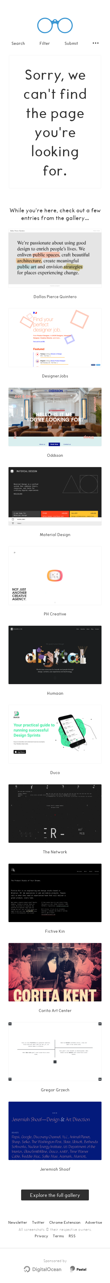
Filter (45, 43)
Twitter (38, 1222)
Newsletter (17, 1222)
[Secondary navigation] (96, 43)
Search (18, 43)
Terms (58, 1235)
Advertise (93, 1222)
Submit (71, 43)
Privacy (41, 1235)
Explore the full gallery (55, 1195)
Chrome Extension (64, 1222)
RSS (72, 1235)
